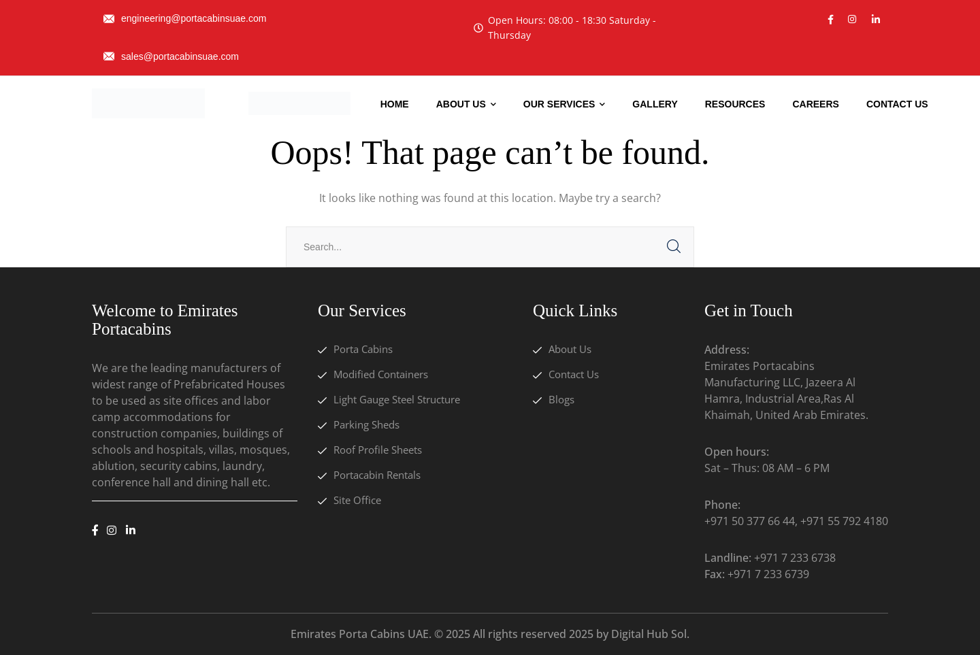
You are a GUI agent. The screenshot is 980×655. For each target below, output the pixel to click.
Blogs (561, 399)
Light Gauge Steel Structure (396, 399)
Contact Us (574, 374)
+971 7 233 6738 (795, 557)
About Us (570, 349)
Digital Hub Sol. (650, 633)
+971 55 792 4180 (844, 521)
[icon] (831, 19)
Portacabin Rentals (377, 475)
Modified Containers (380, 374)
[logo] (148, 102)
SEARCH (673, 247)
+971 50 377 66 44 (749, 521)
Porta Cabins (363, 349)
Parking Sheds (366, 424)
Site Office (357, 500)
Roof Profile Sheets (377, 449)
